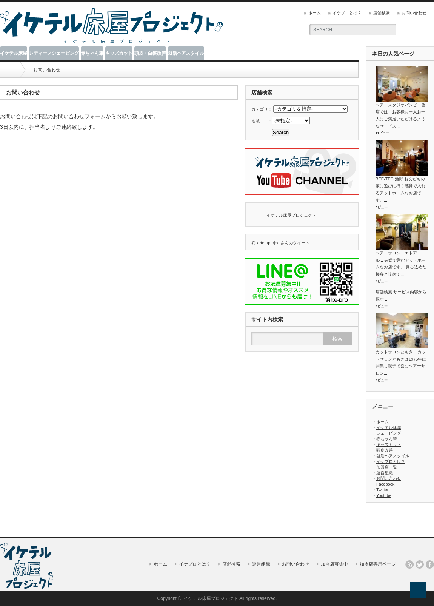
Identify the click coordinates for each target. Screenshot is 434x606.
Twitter (382, 489)
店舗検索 (381, 13)
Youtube (383, 495)
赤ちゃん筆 (92, 53)
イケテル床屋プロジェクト (291, 215)
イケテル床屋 (13, 53)
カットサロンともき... (396, 352)
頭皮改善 (384, 450)
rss (409, 564)
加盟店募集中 (334, 564)
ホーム (314, 13)
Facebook (385, 484)
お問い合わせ (414, 13)
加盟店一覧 (386, 467)
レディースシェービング (54, 53)
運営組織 (384, 472)
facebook (430, 564)
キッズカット (118, 53)
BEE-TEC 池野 (389, 179)
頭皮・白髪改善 (150, 53)
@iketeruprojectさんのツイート (280, 243)
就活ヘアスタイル (186, 53)
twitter (420, 564)
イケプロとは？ (347, 13)
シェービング (388, 433)
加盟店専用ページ (378, 564)
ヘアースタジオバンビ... (398, 105)
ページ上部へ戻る (418, 590)
